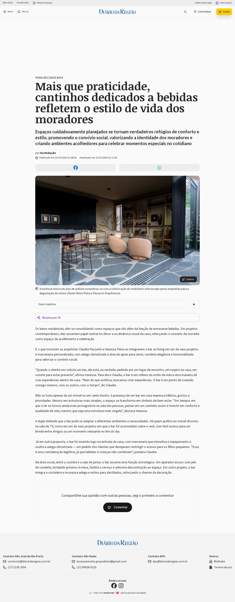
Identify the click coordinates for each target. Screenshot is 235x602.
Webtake (217, 561)
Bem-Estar (8, 2)
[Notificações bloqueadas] (185, 11)
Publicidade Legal (203, 2)
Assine (224, 12)
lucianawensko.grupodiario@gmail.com (99, 561)
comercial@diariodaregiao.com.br (26, 561)
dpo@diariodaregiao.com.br (168, 561)
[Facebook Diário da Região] (114, 585)
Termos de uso (220, 567)
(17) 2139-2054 (14, 567)
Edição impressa (42, 3)
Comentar (118, 507)
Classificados (23, 2)
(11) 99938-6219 (84, 567)
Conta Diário (202, 12)
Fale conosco (224, 3)
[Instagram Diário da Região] (121, 585)
